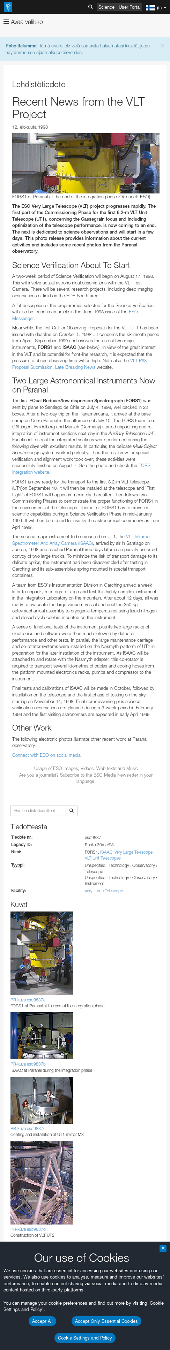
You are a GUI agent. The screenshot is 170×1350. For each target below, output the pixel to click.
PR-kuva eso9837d (28, 1229)
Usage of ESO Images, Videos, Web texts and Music (86, 768)
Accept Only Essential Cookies (106, 1321)
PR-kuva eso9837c (27, 1128)
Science (106, 7)
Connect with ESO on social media (46, 755)
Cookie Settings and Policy (85, 1338)
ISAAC (106, 852)
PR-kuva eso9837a (27, 999)
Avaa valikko (23, 21)
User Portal (130, 7)
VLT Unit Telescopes (103, 858)
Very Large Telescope (133, 852)
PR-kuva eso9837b (28, 1064)
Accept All (42, 1321)
